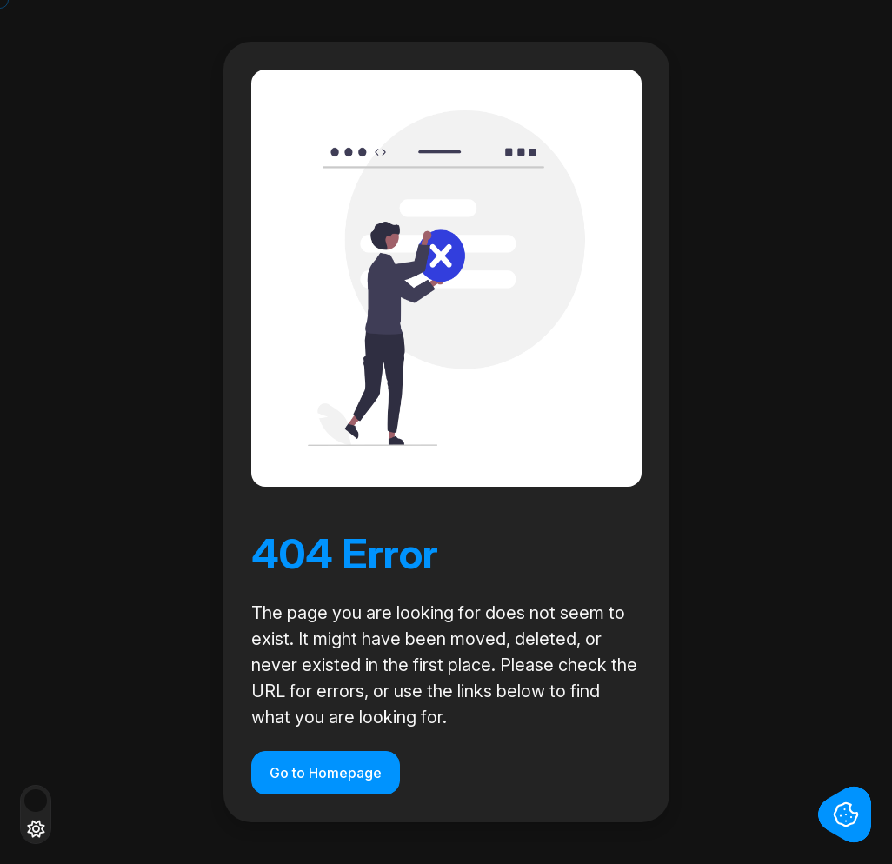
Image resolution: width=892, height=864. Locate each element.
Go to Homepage (326, 772)
